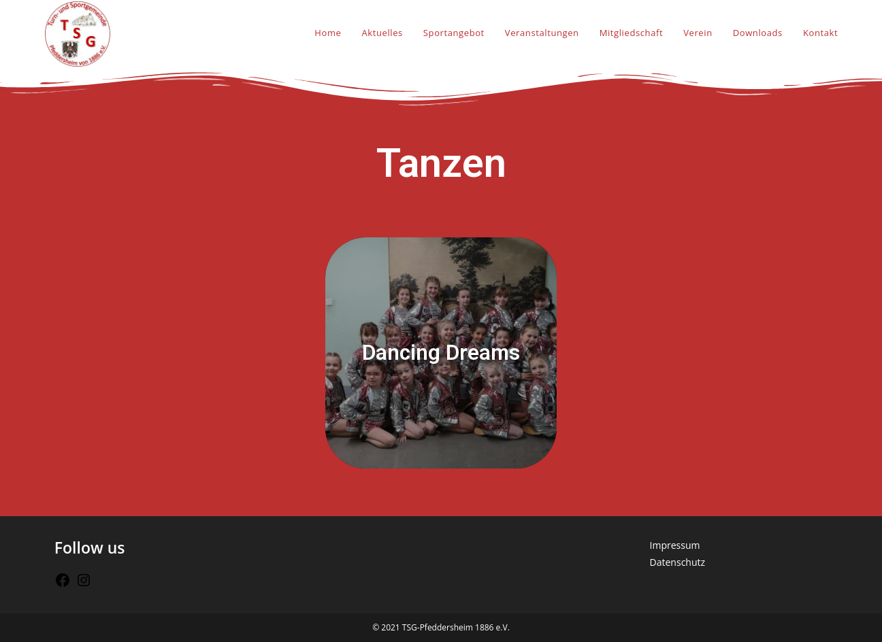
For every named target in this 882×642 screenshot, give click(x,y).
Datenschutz (677, 562)
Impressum (675, 545)
